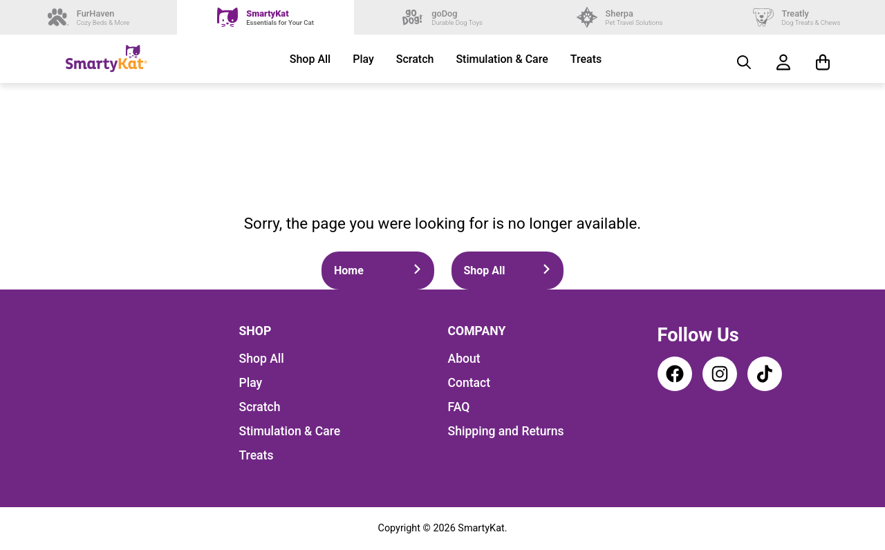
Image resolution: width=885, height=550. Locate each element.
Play (363, 59)
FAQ (459, 407)
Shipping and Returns (506, 431)
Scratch (415, 59)
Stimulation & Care (502, 59)
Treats (586, 59)
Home (378, 270)
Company (477, 331)
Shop (255, 331)
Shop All (310, 59)
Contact (469, 383)
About (464, 359)
